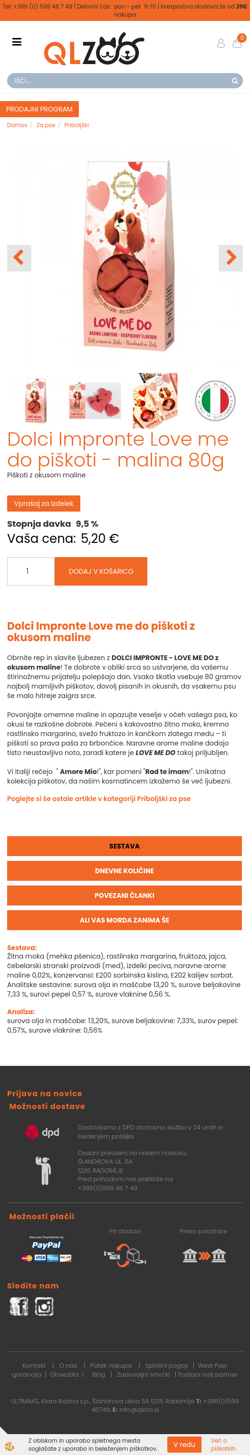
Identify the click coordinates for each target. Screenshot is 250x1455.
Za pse (46, 125)
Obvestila (64, 1374)
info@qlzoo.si (139, 1409)
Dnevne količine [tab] (124, 871)
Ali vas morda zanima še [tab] (124, 920)
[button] (231, 258)
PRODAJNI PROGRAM (39, 109)
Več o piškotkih (223, 1444)
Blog (98, 1374)
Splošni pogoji (166, 1365)
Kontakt (34, 1365)
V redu (184, 1444)
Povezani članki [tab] (124, 895)
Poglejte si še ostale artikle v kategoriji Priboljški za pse (99, 798)
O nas (68, 1365)
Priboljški (76, 125)
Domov (17, 125)
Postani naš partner (208, 1374)
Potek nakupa (111, 1365)
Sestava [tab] (124, 846)
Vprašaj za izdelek (43, 503)
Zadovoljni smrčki (143, 1374)
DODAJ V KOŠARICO (101, 571)
